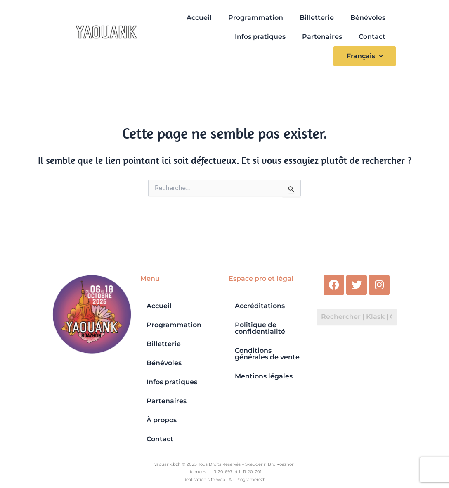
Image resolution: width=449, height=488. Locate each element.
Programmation (255, 18)
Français (365, 56)
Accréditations (260, 306)
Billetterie (317, 18)
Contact (372, 37)
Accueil (199, 18)
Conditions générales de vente (267, 354)
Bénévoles (367, 18)
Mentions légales (264, 376)
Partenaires (322, 37)
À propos (162, 420)
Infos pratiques (260, 37)
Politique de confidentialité (260, 328)
